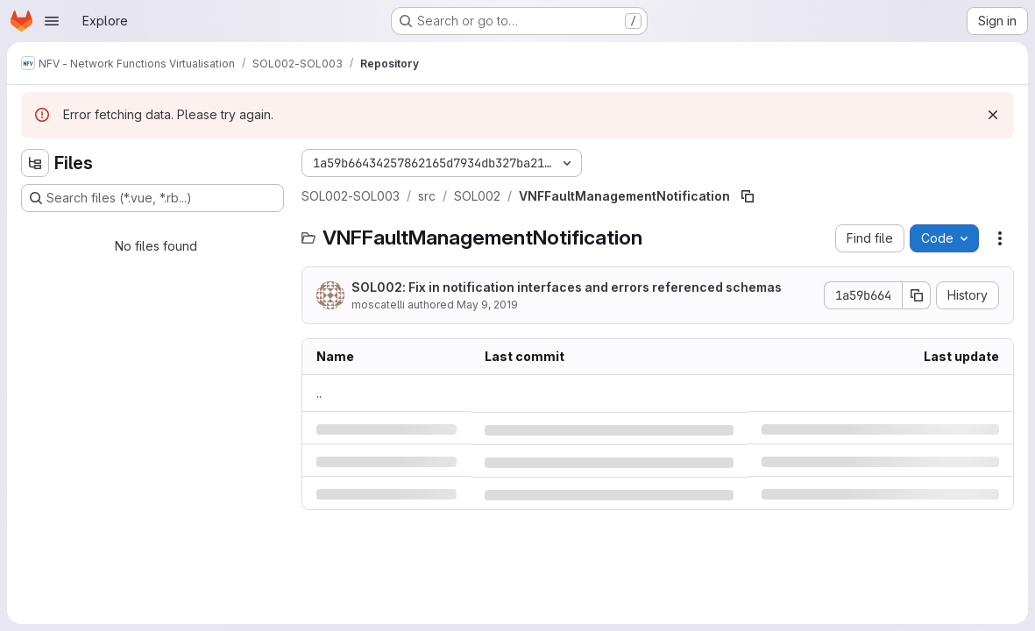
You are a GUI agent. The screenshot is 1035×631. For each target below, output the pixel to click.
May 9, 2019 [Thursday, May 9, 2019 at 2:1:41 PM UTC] (487, 304)
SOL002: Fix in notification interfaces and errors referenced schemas (566, 287)
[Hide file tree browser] (35, 163)
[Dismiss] (992, 114)
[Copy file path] (748, 196)
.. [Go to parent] (319, 393)
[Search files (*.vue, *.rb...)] (152, 198)
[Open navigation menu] (52, 21)
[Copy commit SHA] (917, 295)
